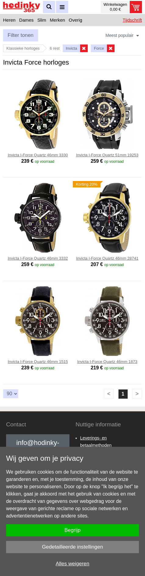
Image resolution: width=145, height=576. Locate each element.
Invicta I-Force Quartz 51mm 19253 (107, 155)
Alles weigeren (73, 564)
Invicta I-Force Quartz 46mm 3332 (38, 258)
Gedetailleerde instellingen (72, 547)
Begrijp (73, 530)
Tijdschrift (132, 20)
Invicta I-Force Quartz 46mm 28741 (107, 258)
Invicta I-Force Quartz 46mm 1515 (38, 361)
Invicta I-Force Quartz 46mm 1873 (107, 361)
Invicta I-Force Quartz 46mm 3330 (38, 155)
